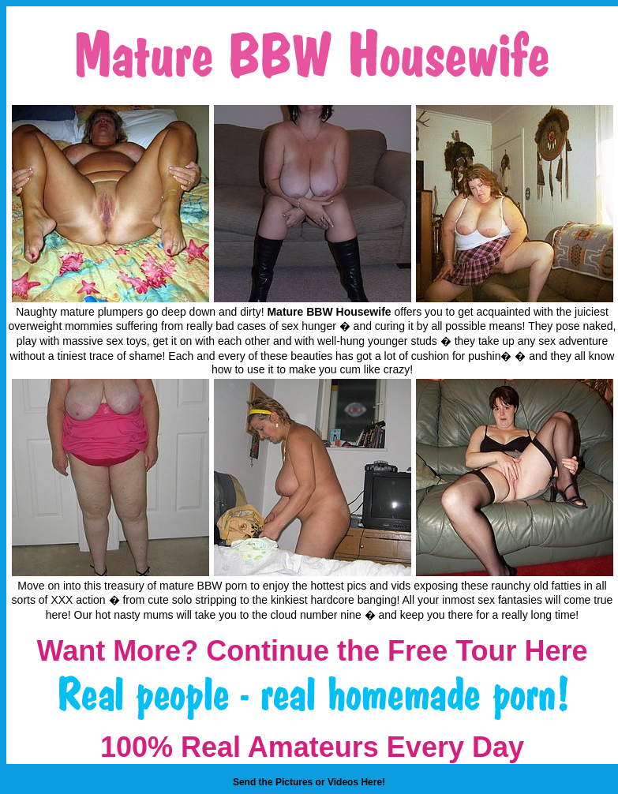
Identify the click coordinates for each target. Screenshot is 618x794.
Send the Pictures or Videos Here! (309, 782)
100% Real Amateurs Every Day (312, 747)
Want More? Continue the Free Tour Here (311, 651)
